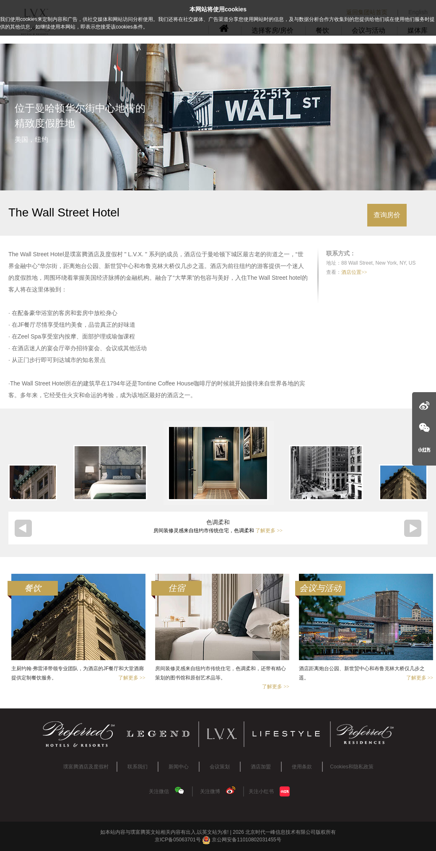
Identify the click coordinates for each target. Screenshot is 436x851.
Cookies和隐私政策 (351, 767)
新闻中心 (179, 767)
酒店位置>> (354, 272)
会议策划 (220, 767)
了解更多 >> (269, 531)
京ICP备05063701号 (177, 840)
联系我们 (137, 767)
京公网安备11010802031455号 (241, 840)
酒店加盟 (261, 767)
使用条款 (302, 767)
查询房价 (387, 215)
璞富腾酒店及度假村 (86, 767)
